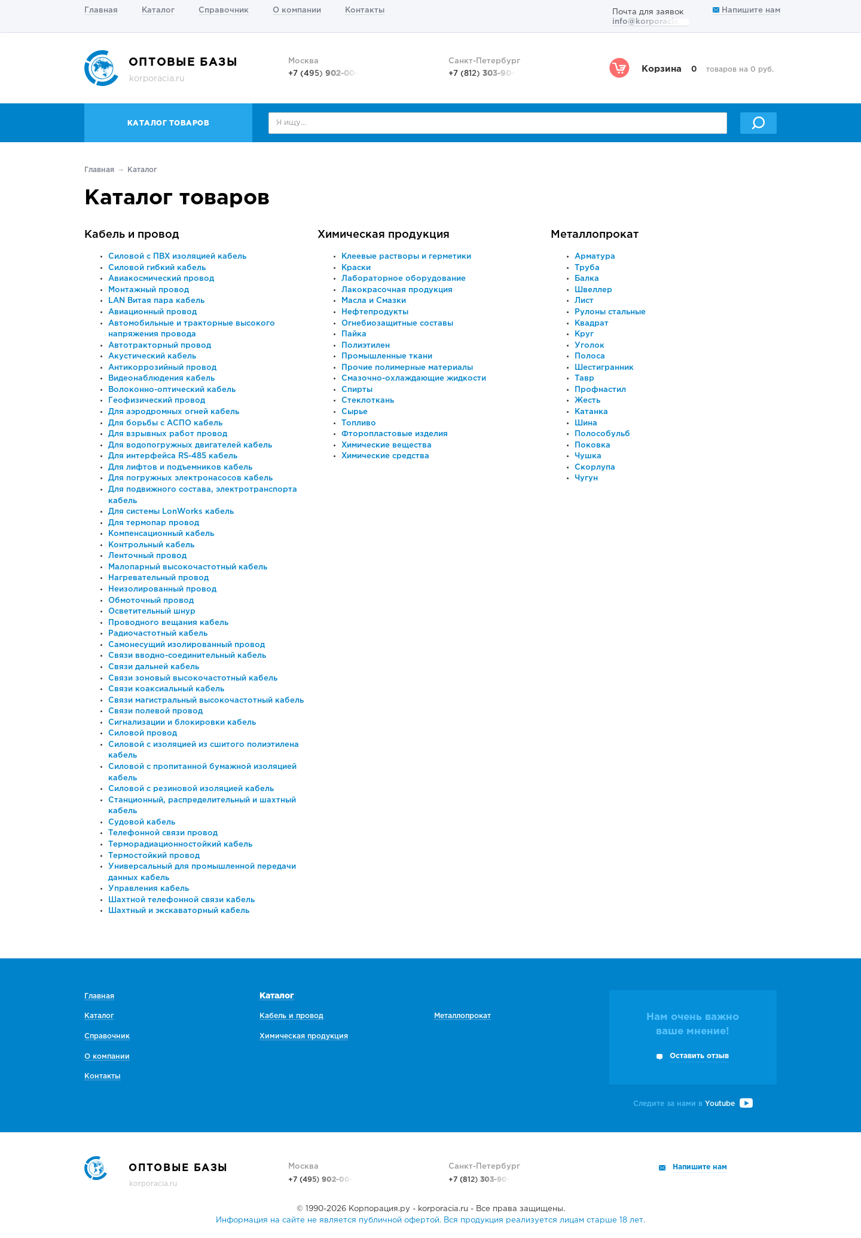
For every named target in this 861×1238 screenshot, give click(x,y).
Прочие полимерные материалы (407, 367)
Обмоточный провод (151, 600)
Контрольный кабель (151, 545)
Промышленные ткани (386, 356)
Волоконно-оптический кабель (172, 390)
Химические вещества (386, 445)
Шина (586, 423)
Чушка (588, 456)
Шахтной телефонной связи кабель (181, 900)
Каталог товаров (168, 123)
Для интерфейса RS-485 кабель (172, 456)
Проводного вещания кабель (168, 623)
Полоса (590, 356)
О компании (297, 10)
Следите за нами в (693, 1104)
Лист (584, 301)
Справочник (224, 10)
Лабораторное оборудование (403, 278)
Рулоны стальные (610, 312)
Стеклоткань (367, 400)
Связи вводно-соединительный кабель (187, 655)
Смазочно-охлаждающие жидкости (413, 378)
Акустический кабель (152, 356)
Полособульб (602, 434)
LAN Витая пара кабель (156, 301)
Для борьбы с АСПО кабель (165, 423)
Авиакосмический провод (161, 278)
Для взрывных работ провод (167, 434)
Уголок (589, 345)
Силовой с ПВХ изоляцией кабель (177, 256)
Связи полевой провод (155, 711)
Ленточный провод (147, 556)
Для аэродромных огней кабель (173, 412)
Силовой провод (142, 733)
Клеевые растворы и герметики (406, 256)
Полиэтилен (365, 345)
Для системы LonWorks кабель (171, 511)
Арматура (595, 256)
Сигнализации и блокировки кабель (182, 722)
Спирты (357, 390)
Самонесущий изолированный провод (186, 645)
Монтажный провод (148, 290)
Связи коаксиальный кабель (166, 689)
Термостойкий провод (154, 856)
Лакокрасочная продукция (397, 290)
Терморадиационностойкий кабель (180, 844)
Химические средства (385, 456)
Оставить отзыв (699, 1056)
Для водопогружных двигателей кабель (190, 445)
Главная (101, 10)
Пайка (354, 334)
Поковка (592, 445)
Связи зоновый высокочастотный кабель (192, 678)
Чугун (586, 478)
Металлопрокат (595, 235)
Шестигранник (604, 367)
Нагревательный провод (158, 578)
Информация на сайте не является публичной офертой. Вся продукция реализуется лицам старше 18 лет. (430, 1220)
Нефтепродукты (374, 312)
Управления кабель (148, 888)
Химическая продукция (383, 235)
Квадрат (592, 323)
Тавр (584, 378)
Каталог (158, 10)
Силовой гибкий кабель (157, 268)
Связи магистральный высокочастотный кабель (206, 700)
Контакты (364, 10)
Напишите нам (746, 10)
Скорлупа (595, 467)
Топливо (358, 423)
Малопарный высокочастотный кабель (187, 567)
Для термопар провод (153, 523)
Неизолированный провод (162, 589)
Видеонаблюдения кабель (161, 378)
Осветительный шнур (152, 611)
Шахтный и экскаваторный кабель (178, 911)
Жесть (587, 400)
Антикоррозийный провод (162, 367)
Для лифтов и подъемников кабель (180, 467)
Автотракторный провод (159, 345)
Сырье (354, 412)
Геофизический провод (156, 400)
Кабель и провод (131, 235)
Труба (587, 268)
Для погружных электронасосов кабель (190, 478)
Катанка (591, 412)
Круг (584, 334)
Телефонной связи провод (163, 833)
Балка (587, 278)
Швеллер (593, 290)
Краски (356, 268)
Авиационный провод (152, 312)
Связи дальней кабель (153, 667)
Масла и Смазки (373, 301)
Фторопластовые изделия (394, 434)
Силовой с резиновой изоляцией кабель (191, 789)
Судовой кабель (141, 822)
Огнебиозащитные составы (397, 323)
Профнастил (600, 390)
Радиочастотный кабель (157, 633)
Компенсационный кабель (161, 534)
